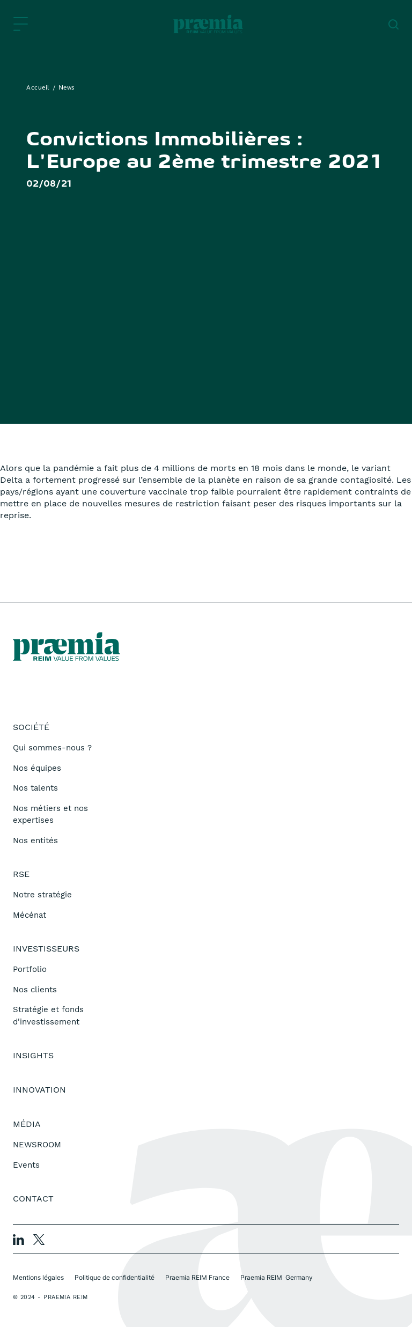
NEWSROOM (37, 1144)
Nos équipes (37, 768)
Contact (33, 1198)
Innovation (39, 1090)
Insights (33, 1055)
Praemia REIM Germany (276, 1277)
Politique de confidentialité (114, 1277)
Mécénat (29, 915)
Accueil (38, 88)
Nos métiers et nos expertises (50, 814)
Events (26, 1165)
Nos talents (35, 788)
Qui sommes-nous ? (52, 748)
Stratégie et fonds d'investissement (48, 1016)
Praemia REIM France (197, 1277)
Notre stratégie (42, 895)
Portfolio (30, 969)
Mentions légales (38, 1277)
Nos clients (35, 989)
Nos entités (35, 840)
